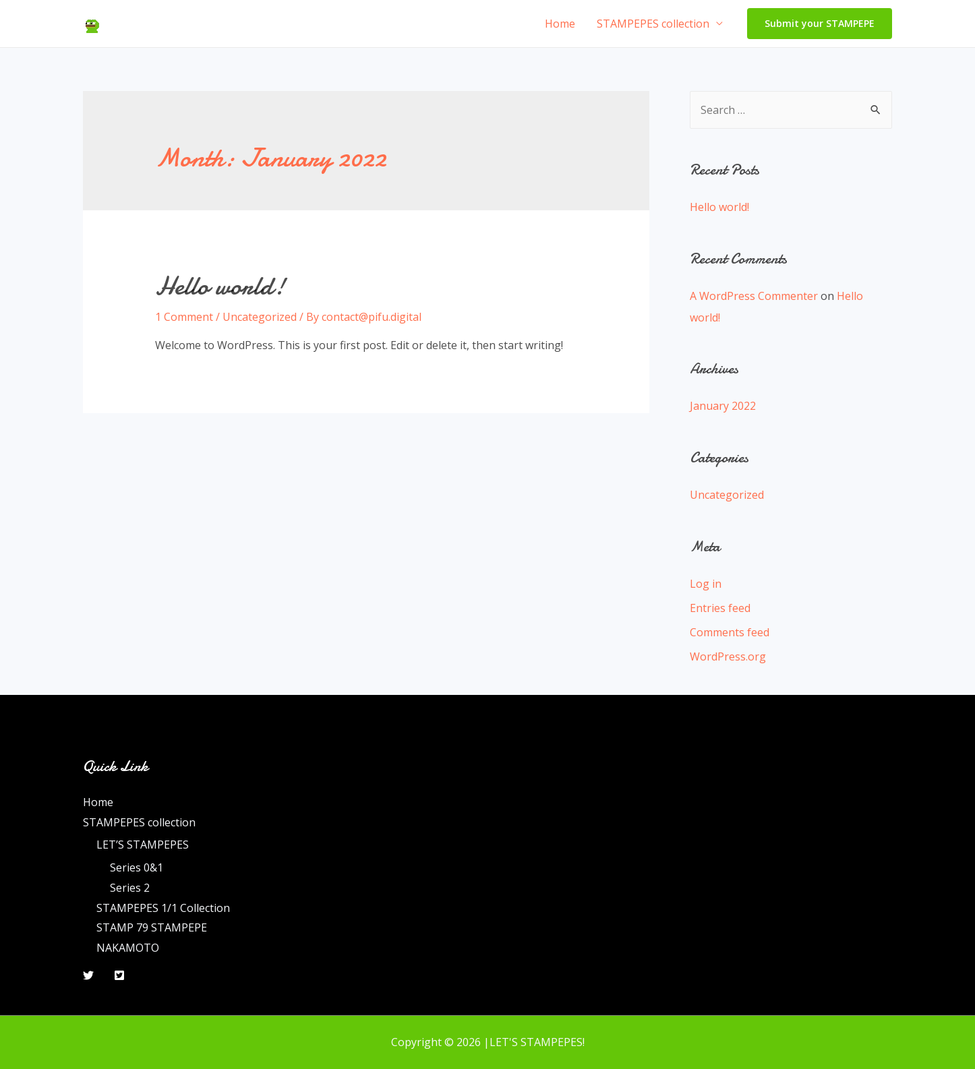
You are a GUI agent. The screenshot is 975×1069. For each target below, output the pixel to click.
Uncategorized (260, 316)
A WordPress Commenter (754, 295)
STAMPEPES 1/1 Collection (163, 907)
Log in (705, 583)
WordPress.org (728, 656)
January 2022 (723, 405)
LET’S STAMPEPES (142, 844)
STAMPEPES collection (653, 23)
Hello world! (220, 286)
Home (560, 23)
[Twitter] (88, 975)
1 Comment (184, 316)
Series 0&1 (136, 867)
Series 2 (130, 887)
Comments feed (729, 632)
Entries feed (720, 608)
